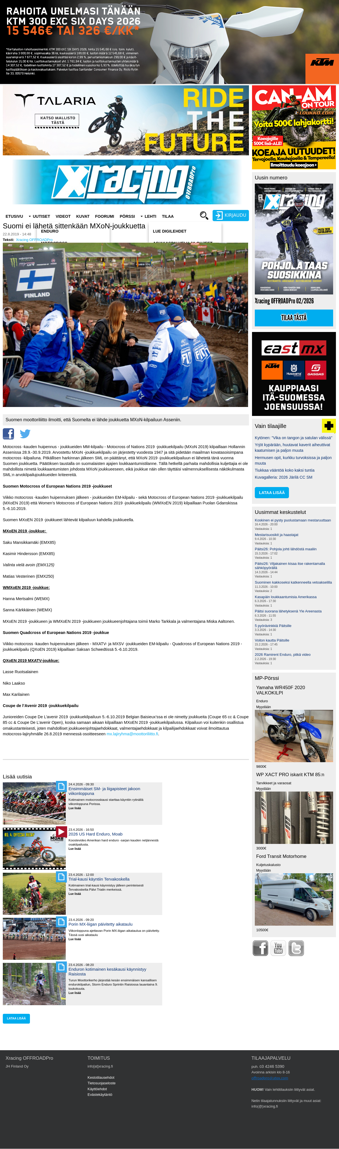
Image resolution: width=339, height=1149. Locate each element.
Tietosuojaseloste (102, 1083)
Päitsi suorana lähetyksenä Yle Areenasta (288, 611)
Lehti (150, 216)
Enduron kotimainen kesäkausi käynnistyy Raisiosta (107, 971)
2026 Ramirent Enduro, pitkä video (282, 654)
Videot (63, 216)
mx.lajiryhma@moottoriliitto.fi (132, 734)
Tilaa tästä (294, 318)
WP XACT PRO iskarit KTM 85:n (290, 774)
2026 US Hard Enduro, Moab (96, 834)
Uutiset (41, 216)
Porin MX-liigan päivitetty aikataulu (101, 924)
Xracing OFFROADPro (34, 240)
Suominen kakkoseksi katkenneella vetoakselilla (293, 582)
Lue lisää (77, 808)
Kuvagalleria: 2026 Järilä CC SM (283, 477)
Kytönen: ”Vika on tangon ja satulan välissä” (293, 438)
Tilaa (168, 216)
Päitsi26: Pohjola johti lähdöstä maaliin (286, 549)
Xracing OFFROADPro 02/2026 (284, 301)
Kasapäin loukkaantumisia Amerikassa (286, 597)
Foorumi (104, 216)
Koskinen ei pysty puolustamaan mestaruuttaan (293, 520)
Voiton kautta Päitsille (272, 640)
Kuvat (83, 216)
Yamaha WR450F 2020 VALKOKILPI (280, 690)
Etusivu (14, 216)
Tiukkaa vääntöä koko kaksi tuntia (284, 470)
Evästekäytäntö (100, 1094)
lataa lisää (16, 1018)
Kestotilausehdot (101, 1077)
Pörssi (127, 216)
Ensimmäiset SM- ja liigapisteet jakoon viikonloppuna (104, 790)
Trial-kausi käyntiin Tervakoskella (99, 879)
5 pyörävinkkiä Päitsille (273, 626)
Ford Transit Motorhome (281, 856)
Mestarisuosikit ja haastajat (276, 535)
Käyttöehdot (97, 1089)
